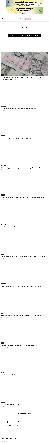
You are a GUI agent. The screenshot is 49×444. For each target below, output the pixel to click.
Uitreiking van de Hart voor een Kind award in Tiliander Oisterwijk (22, 316)
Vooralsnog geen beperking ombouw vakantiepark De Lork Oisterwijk (23, 168)
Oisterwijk (3, 224)
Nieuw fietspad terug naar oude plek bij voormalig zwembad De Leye (23, 197)
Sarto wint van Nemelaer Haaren (11, 404)
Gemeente (3, 106)
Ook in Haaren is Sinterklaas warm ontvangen (15, 375)
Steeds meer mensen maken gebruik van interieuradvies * (19, 345)
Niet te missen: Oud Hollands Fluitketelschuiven (16, 138)
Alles (3, 74)
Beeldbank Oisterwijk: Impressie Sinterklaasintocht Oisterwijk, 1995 (23, 256)
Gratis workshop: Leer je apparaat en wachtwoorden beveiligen (21, 286)
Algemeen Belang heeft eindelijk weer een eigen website (19, 108)
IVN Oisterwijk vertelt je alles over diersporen (15, 227)
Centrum (3, 135)
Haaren (3, 402)
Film (2, 254)
